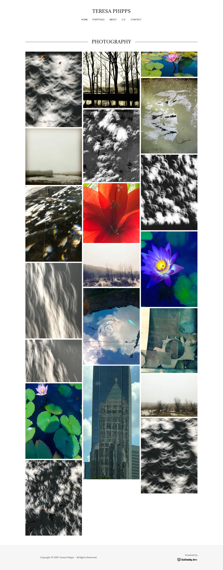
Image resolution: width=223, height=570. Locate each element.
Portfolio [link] (99, 19)
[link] (111, 12)
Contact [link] (136, 19)
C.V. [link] (124, 19)
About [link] (113, 19)
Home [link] (84, 19)
